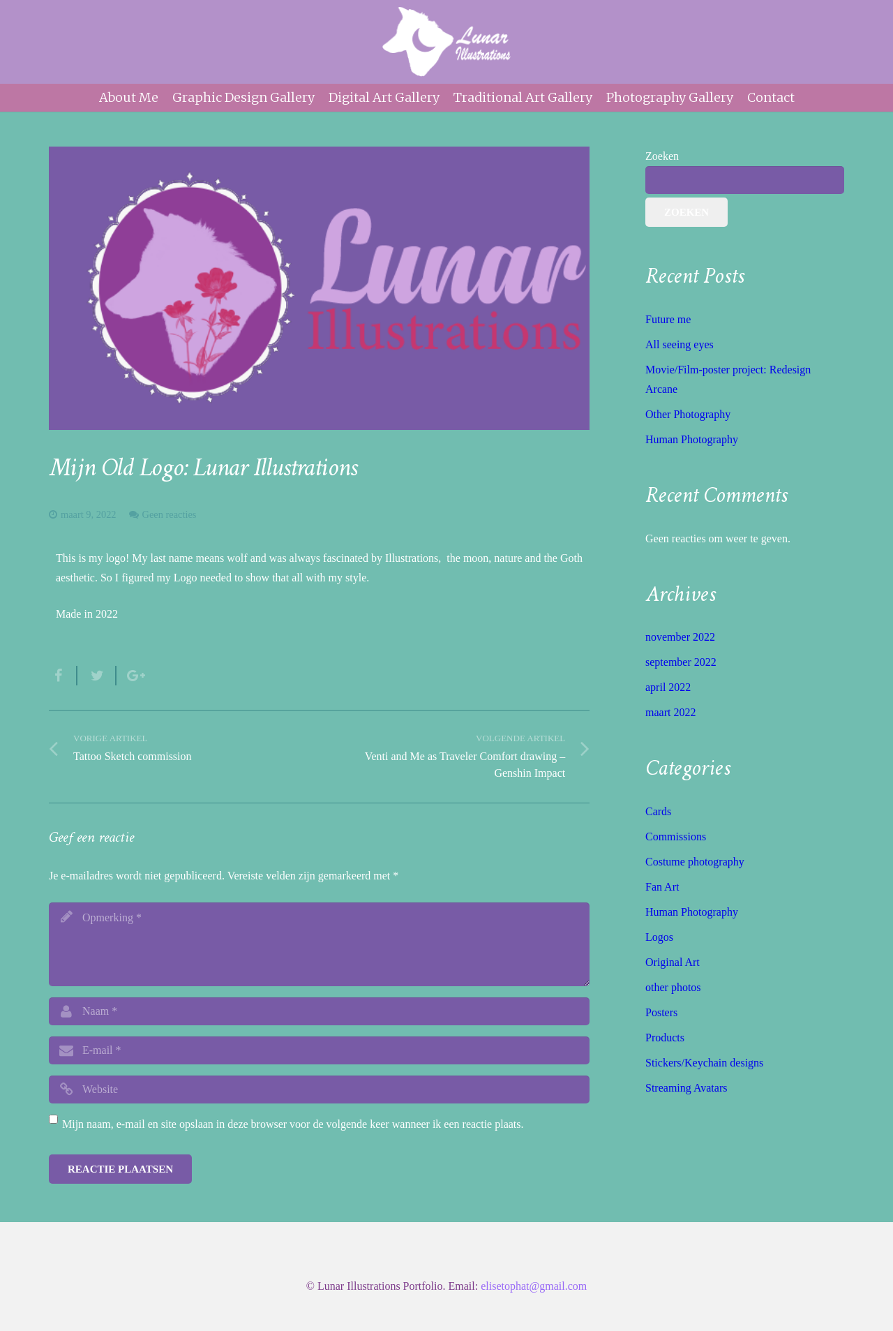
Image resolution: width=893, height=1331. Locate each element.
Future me (668, 319)
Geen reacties (169, 514)
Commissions (675, 836)
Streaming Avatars (686, 1088)
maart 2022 (670, 712)
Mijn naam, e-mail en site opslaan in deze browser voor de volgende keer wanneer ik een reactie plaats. (293, 1124)
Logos (659, 937)
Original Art (672, 962)
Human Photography (691, 439)
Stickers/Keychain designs (704, 1063)
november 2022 (680, 637)
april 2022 (668, 687)
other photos (673, 987)
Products (664, 1037)
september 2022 (680, 662)
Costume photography (694, 862)
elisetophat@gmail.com (534, 1286)
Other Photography (687, 414)
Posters (661, 1012)
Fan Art (662, 887)
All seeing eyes (679, 344)
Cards (658, 811)
